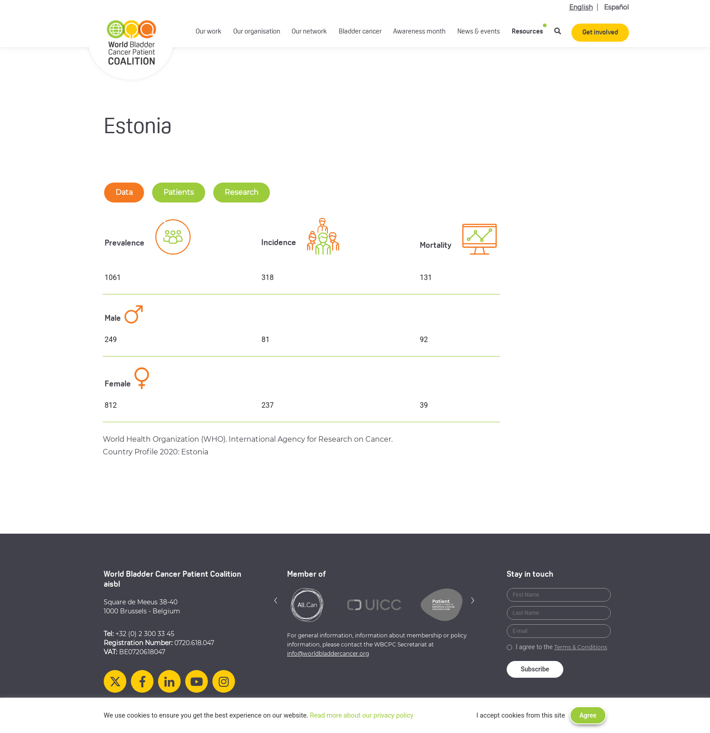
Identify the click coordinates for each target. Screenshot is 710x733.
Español (616, 7)
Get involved (600, 32)
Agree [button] (588, 715)
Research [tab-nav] (242, 192)
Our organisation (256, 32)
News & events (478, 32)
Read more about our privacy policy (361, 715)
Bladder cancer (360, 32)
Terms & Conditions (580, 647)
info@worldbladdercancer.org (328, 653)
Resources (527, 32)
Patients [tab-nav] (178, 192)
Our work (208, 32)
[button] (275, 600)
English (581, 7)
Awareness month (419, 32)
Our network (309, 32)
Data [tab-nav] (124, 192)
